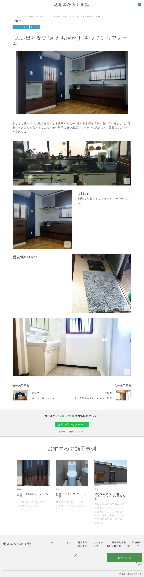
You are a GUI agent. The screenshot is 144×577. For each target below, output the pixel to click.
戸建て (43, 16)
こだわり (67, 542)
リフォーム (99, 542)
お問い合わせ (114, 545)
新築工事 (82, 542)
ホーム (52, 542)
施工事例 (29, 16)
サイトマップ (134, 545)
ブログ (97, 545)
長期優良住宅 (119, 542)
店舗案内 (137, 542)
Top (16, 16)
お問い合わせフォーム (72, 424)
